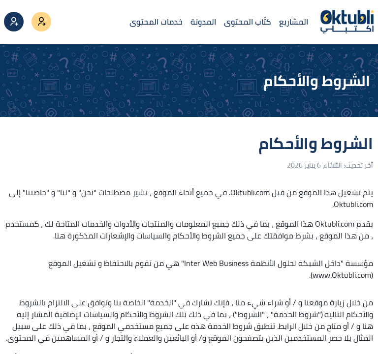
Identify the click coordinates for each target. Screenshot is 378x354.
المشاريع (293, 21)
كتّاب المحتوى (247, 21)
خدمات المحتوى (156, 21)
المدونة (203, 21)
